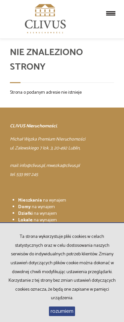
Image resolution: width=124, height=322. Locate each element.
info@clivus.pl (32, 166)
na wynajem (42, 200)
